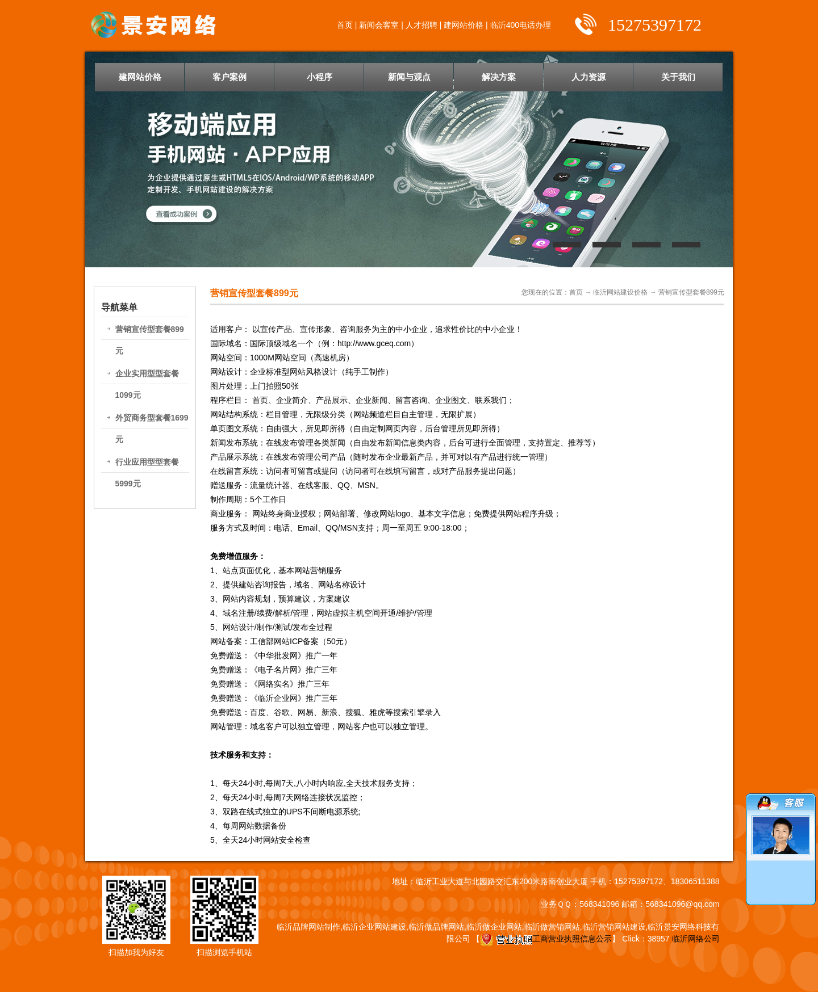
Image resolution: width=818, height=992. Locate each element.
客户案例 (229, 77)
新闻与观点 (409, 77)
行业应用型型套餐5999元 (147, 472)
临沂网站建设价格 (620, 292)
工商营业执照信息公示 (546, 938)
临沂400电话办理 (520, 25)
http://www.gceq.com (374, 343)
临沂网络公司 (696, 938)
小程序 (319, 77)
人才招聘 (421, 25)
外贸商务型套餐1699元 (152, 428)
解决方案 (499, 77)
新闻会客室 (379, 25)
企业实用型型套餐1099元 (147, 384)
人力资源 (588, 77)
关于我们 (678, 77)
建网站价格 (463, 25)
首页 (345, 25)
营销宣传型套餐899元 (149, 340)
